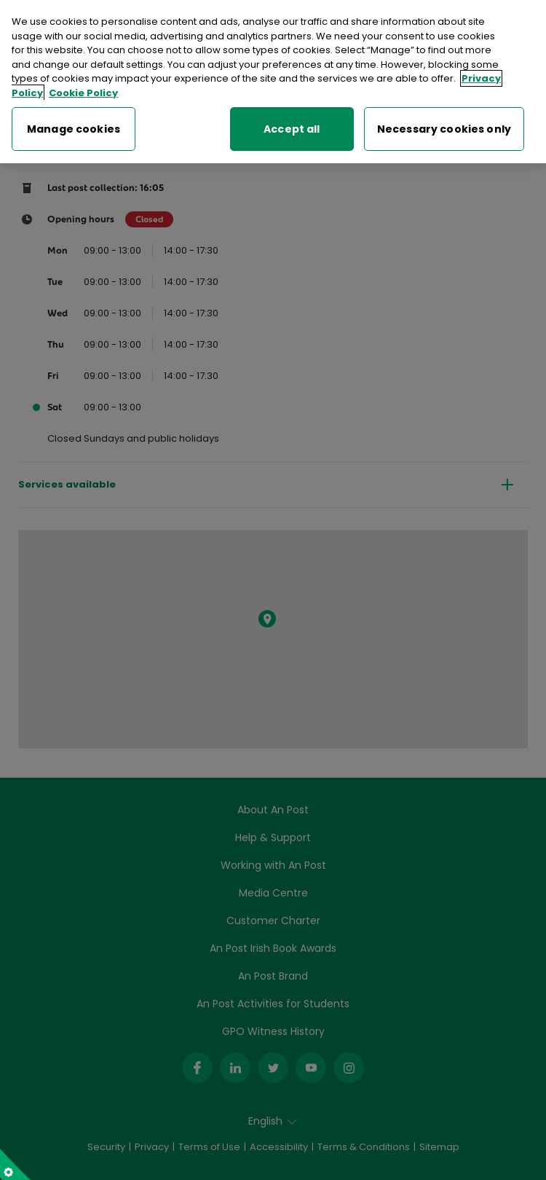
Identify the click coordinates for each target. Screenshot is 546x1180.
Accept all (292, 129)
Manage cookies (73, 129)
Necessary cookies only (444, 129)
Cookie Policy (83, 93)
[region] (273, 81)
